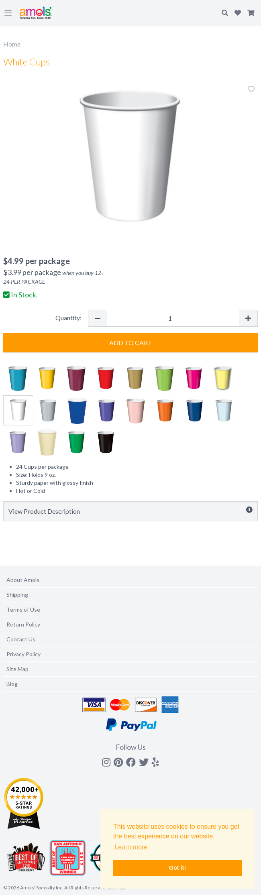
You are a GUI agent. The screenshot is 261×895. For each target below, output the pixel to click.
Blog (12, 683)
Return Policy (23, 624)
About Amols (22, 579)
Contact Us (20, 639)
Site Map (17, 668)
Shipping (17, 594)
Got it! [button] (177, 867)
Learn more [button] (130, 847)
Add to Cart (130, 342)
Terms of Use (23, 609)
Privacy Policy (23, 654)
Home (11, 44)
